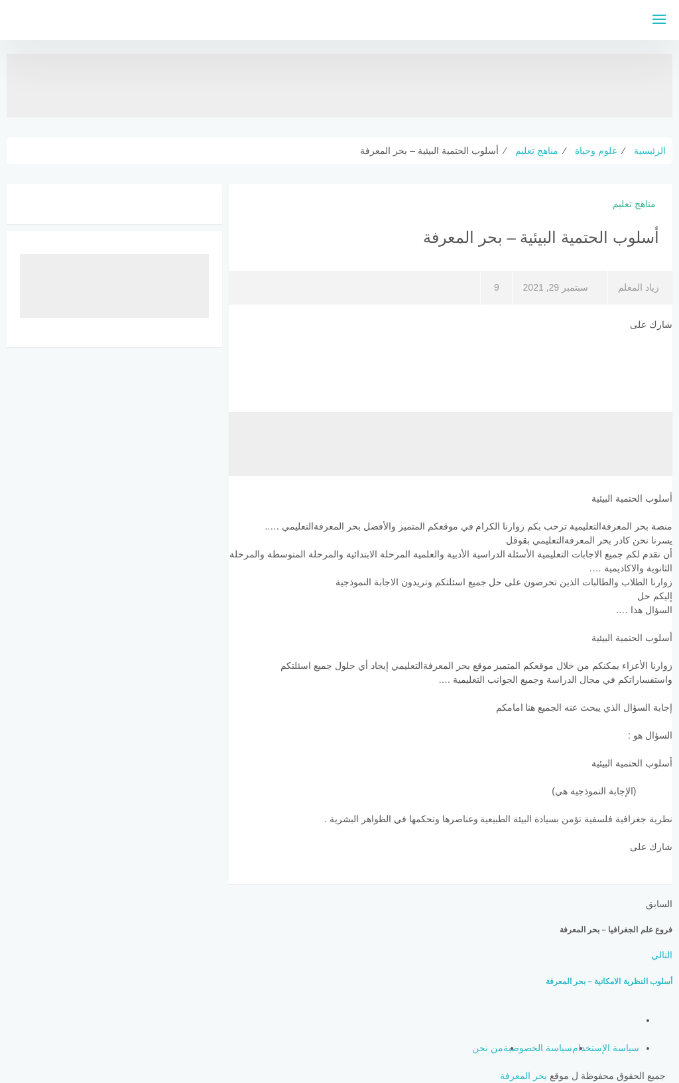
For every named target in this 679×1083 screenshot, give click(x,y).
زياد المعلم (638, 287)
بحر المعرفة (523, 1075)
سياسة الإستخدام (605, 1048)
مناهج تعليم (634, 203)
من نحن (487, 1048)
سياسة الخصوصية (537, 1048)
